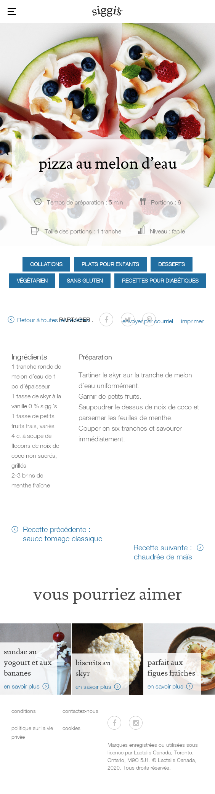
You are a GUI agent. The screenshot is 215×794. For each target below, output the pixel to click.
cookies (71, 728)
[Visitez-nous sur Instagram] (136, 723)
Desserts (171, 264)
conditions (23, 711)
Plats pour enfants (110, 264)
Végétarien (32, 280)
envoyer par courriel (147, 321)
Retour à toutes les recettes (53, 320)
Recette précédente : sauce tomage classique (62, 533)
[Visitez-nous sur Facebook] (114, 723)
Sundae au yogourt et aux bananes (27, 662)
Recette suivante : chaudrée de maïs (162, 552)
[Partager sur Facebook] (106, 319)
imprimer (192, 321)
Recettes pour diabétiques (160, 280)
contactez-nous (80, 711)
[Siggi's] (107, 11)
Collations (46, 264)
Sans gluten (85, 280)
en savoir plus (22, 686)
